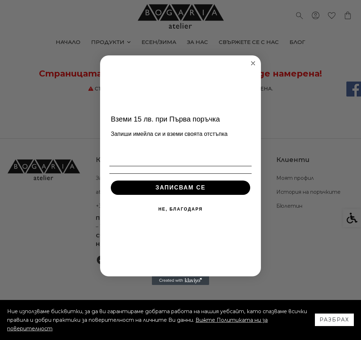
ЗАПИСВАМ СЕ (180, 187)
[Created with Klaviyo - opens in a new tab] (180, 280)
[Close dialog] (253, 63)
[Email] (180, 151)
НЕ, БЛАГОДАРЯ (180, 209)
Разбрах (334, 319)
